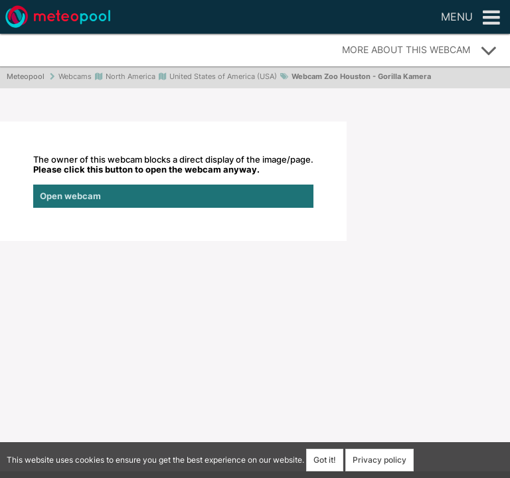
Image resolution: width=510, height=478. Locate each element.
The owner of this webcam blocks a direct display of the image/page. (173, 181)
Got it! (324, 460)
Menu (470, 18)
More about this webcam (419, 50)
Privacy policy (379, 460)
